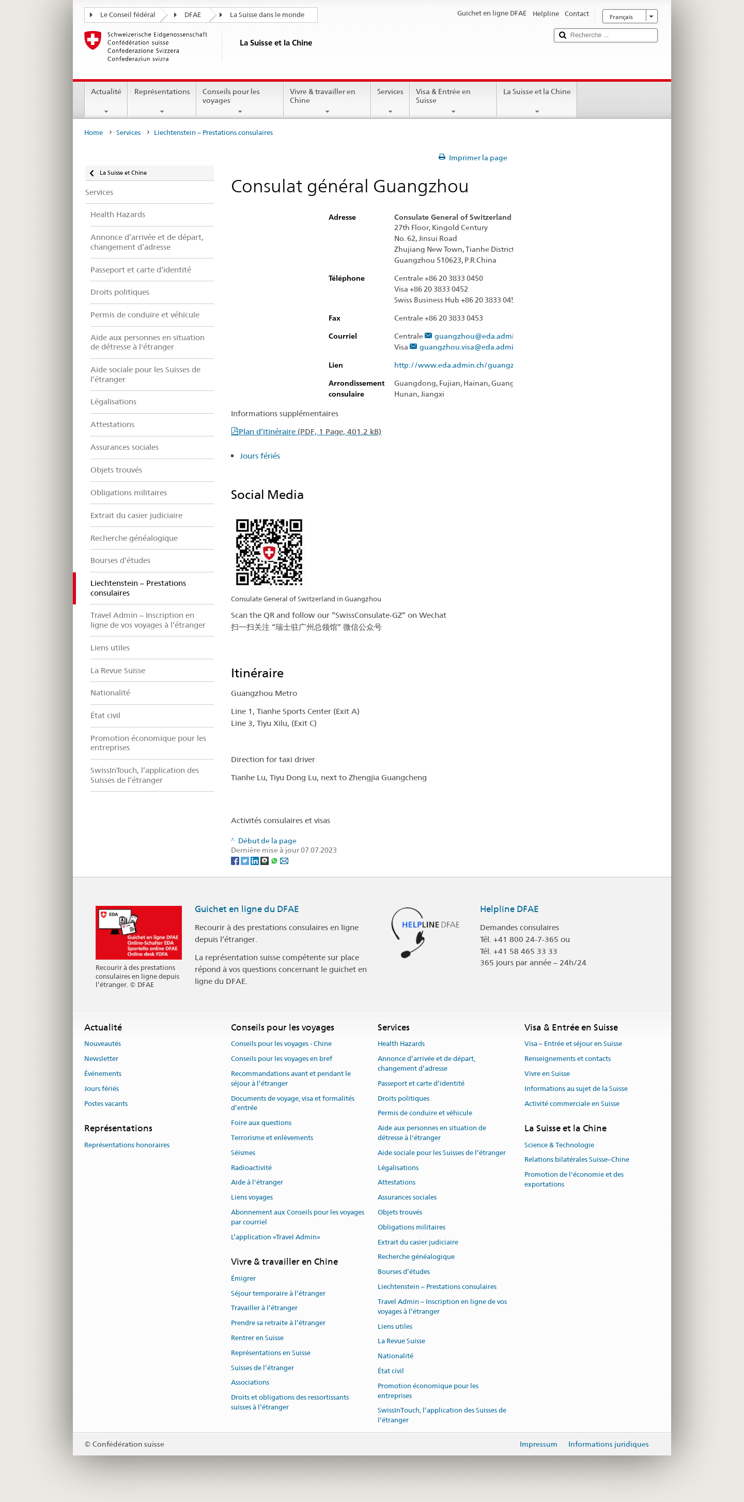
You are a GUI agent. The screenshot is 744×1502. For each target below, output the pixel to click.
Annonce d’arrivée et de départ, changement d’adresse (426, 1063)
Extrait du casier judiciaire (418, 1242)
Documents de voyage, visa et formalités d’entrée (292, 1103)
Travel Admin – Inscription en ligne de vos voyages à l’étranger (442, 1306)
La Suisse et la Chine (537, 101)
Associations (250, 1383)
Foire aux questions (261, 1123)
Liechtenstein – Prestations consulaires (437, 1287)
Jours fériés (260, 456)
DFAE (192, 15)
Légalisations (398, 1168)
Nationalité (395, 1356)
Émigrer (243, 1278)
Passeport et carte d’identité (421, 1083)
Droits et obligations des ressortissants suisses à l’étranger (290, 1402)
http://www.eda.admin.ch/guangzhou (466, 365)
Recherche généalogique (416, 1257)
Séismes (243, 1153)
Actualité (106, 101)
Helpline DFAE (509, 909)
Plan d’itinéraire (310, 431)
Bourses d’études (404, 1272)
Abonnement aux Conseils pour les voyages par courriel (297, 1217)
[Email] (284, 860)
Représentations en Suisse (271, 1353)
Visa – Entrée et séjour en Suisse (573, 1044)
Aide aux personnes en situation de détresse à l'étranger (432, 1133)
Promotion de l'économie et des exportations (574, 1180)
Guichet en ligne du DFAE (247, 909)
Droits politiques (403, 1098)
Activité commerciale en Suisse (571, 1103)
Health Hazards (401, 1044)
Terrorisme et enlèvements (272, 1138)
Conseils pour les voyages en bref (281, 1059)
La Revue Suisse (401, 1341)
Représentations (161, 101)
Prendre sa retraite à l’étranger (278, 1323)
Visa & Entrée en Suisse (453, 101)
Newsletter (101, 1059)
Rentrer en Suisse (257, 1338)
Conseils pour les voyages (240, 101)
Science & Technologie (559, 1145)
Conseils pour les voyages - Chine (281, 1044)
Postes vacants (106, 1103)
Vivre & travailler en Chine (327, 101)
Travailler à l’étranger (264, 1308)
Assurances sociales (407, 1197)
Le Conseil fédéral (128, 15)
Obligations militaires (411, 1227)
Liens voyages (252, 1197)
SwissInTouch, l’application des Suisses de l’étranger (442, 1415)
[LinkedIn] (255, 860)
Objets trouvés (400, 1212)
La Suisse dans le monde (267, 15)
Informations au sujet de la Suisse (576, 1089)
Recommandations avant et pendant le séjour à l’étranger (291, 1078)
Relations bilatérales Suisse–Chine (576, 1160)
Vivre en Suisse (547, 1074)
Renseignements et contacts (567, 1059)
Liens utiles (395, 1326)
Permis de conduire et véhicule (425, 1113)
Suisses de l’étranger (262, 1368)
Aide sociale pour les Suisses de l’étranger (442, 1153)
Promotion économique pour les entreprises (428, 1391)
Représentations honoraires (126, 1145)
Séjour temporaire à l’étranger (278, 1293)
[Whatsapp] (275, 860)
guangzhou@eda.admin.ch (481, 336)
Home (93, 132)
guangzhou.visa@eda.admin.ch (474, 347)
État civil (391, 1371)
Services (390, 101)
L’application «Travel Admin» (275, 1237)
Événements (102, 1074)
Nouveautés (102, 1044)
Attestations (396, 1183)
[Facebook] (236, 860)
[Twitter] (246, 860)
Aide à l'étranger (257, 1183)
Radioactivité (251, 1168)
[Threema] (265, 860)
